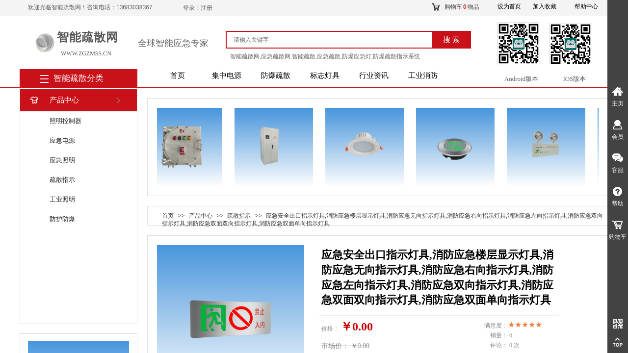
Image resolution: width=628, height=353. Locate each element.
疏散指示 (62, 179)
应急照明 (62, 160)
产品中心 (53, 100)
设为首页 (509, 6)
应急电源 (62, 140)
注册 (206, 7)
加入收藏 (544, 6)
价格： (330, 328)
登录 (189, 7)
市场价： (335, 346)
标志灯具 (325, 75)
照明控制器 (65, 121)
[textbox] (333, 40)
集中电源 (226, 75)
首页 (177, 75)
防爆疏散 (275, 75)
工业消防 (423, 75)
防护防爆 (62, 219)
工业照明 (62, 199)
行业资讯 (374, 75)
